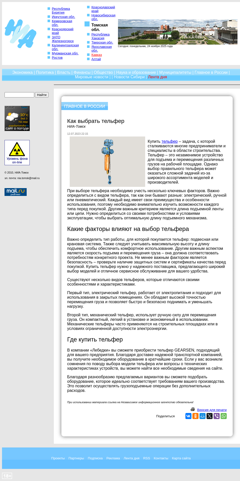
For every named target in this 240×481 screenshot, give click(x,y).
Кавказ (96, 55)
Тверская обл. (102, 42)
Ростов (57, 57)
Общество (103, 72)
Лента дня (131, 458)
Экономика (22, 72)
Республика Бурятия (61, 10)
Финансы (82, 72)
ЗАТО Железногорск (63, 39)
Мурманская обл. (65, 53)
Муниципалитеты (175, 72)
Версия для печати (212, 410)
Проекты (58, 458)
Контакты (161, 458)
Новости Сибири (129, 77)
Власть (63, 72)
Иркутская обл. (63, 17)
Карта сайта (181, 458)
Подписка (95, 458)
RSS (146, 458)
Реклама (113, 458)
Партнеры (76, 458)
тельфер (170, 141)
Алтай (96, 59)
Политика (45, 72)
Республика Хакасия (100, 36)
